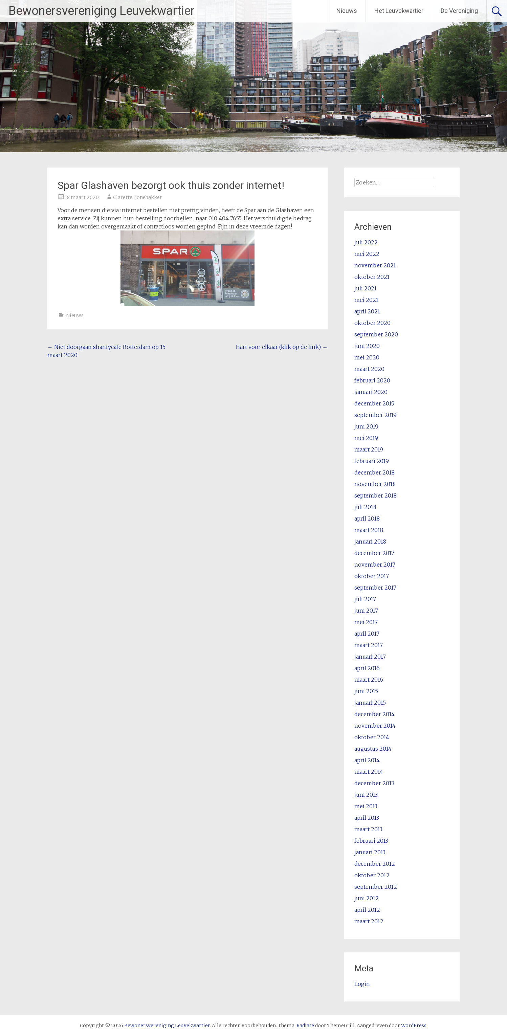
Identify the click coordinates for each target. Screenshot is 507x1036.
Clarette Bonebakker (137, 197)
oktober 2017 (371, 576)
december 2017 (374, 553)
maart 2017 (368, 645)
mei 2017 (366, 622)
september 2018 (375, 495)
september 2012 (375, 886)
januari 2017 (370, 656)
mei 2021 (366, 299)
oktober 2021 (372, 276)
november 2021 (375, 265)
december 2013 (374, 783)
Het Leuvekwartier (398, 10)
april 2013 (366, 817)
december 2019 (374, 403)
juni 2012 (366, 898)
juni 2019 (366, 426)
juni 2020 (367, 346)
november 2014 (375, 725)
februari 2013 (371, 840)
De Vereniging (459, 10)
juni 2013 (366, 794)
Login (362, 983)
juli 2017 (365, 599)
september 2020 (376, 334)
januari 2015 (370, 702)
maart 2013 (368, 829)
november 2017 (374, 564)
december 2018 (374, 472)
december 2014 (374, 714)
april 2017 (366, 633)
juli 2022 (366, 242)
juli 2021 (365, 288)
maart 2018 (368, 530)
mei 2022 (366, 253)
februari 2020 (372, 380)
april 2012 (367, 909)
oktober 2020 (372, 322)
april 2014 (367, 760)
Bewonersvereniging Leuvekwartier (101, 11)
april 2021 (367, 311)
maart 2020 (369, 369)
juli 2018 (365, 507)
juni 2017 (366, 610)
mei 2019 (366, 438)
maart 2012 (368, 921)
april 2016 (367, 668)
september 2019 (375, 415)
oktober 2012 (372, 875)
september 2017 (375, 587)
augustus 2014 (373, 748)
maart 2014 (368, 771)
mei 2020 (366, 357)
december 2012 (374, 863)
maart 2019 (368, 449)
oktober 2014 (371, 737)
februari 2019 (371, 461)
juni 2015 (366, 691)
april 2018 (367, 518)
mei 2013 (365, 806)
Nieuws (346, 10)
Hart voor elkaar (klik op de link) (282, 347)
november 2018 (375, 484)
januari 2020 (371, 392)
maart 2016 (368, 679)
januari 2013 (369, 852)
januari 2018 (370, 541)
